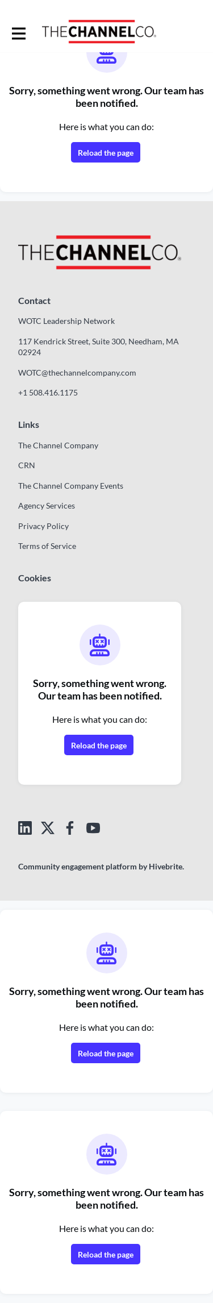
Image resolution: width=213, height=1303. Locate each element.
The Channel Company (58, 445)
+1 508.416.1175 (48, 392)
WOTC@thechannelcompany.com (77, 372)
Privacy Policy (43, 526)
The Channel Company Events (70, 485)
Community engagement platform (77, 866)
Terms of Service (47, 546)
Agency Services (46, 505)
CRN (26, 465)
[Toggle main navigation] (18, 32)
